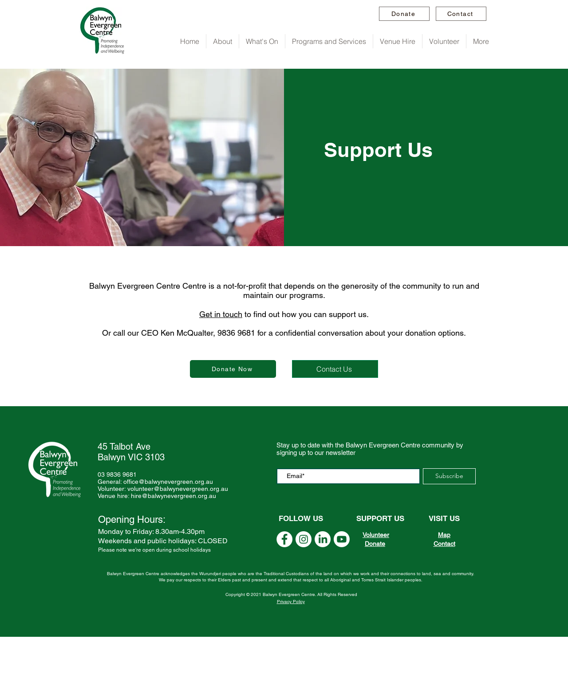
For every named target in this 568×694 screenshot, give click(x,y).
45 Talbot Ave (124, 446)
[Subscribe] (449, 476)
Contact (444, 543)
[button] (222, 41)
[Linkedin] (323, 539)
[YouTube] (284, 539)
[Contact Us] (335, 369)
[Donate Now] (233, 369)
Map (444, 534)
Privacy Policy (291, 601)
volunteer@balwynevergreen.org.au (177, 488)
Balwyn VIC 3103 (131, 457)
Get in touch (220, 314)
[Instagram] (304, 539)
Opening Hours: (132, 519)
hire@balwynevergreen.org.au (173, 495)
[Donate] (404, 14)
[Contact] (461, 14)
